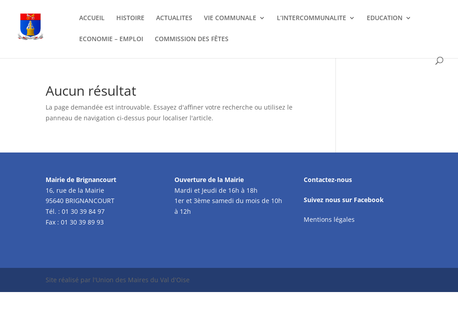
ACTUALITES (174, 18)
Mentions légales (329, 219)
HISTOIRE (130, 18)
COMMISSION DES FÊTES (192, 39)
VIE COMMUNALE (230, 18)
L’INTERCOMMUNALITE (311, 18)
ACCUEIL (92, 18)
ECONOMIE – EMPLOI (111, 39)
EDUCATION (385, 18)
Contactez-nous (328, 179)
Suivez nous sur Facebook (344, 199)
